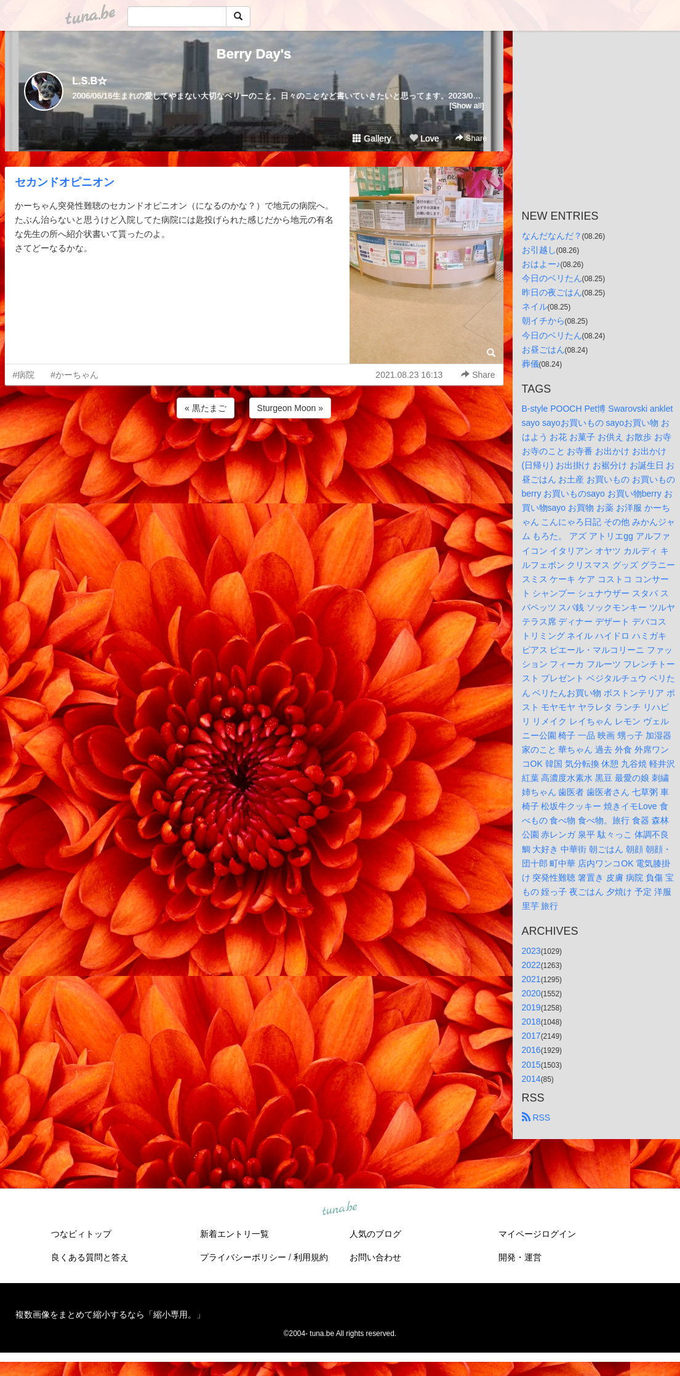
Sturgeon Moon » (290, 408)
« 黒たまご (205, 408)
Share (471, 138)
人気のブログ (375, 1234)
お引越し (539, 250)
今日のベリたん (552, 278)
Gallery (372, 138)
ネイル (535, 306)
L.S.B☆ (90, 81)
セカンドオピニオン (64, 182)
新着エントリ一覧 (234, 1234)
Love (424, 138)
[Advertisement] (254, 454)
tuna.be (340, 1209)
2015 (531, 1065)
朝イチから (543, 321)
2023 (531, 951)
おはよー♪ (541, 264)
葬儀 (530, 364)
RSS (536, 1117)
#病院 (24, 375)
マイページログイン (537, 1234)
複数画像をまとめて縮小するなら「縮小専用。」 (110, 1314)
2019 (531, 1007)
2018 (531, 1021)
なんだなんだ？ (552, 236)
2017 (531, 1036)
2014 (531, 1079)
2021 (531, 979)
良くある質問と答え (90, 1257)
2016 (531, 1050)
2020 (531, 993)
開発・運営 (520, 1257)
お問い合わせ (375, 1257)
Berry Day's (254, 54)
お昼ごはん (543, 349)
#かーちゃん (74, 375)
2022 (531, 965)
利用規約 (311, 1257)
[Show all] (466, 105)
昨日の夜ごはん (552, 292)
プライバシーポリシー (243, 1257)
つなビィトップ (81, 1234)
